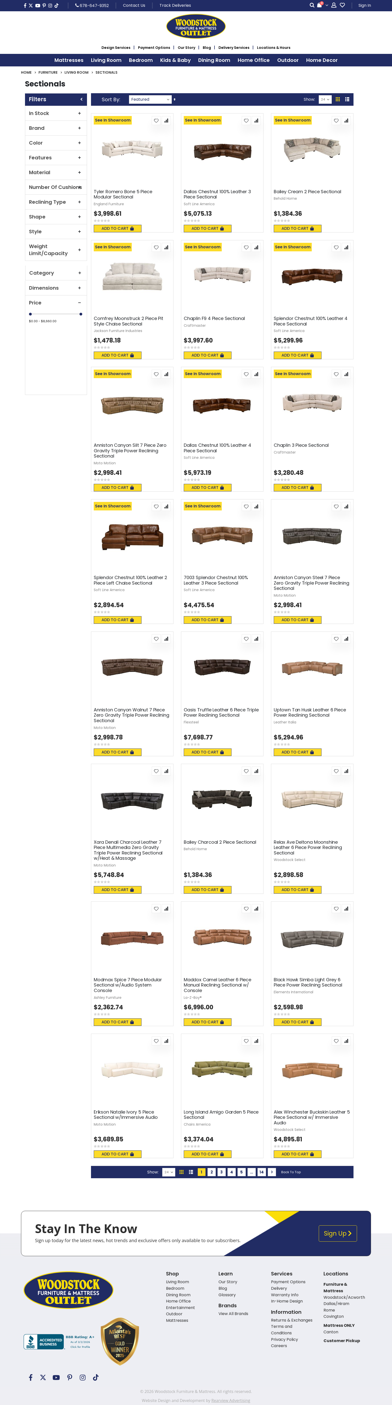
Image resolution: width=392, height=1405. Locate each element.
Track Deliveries (175, 5)
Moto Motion (105, 463)
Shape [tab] (56, 216)
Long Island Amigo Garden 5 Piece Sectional (221, 1114)
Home (26, 72)
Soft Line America (199, 203)
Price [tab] (56, 302)
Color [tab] (56, 142)
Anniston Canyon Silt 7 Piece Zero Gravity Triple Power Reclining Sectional (130, 451)
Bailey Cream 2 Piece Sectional (307, 191)
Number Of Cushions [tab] (56, 187)
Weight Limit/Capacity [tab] (56, 250)
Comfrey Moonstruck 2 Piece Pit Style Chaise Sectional (128, 321)
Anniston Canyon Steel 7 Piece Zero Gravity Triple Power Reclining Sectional (311, 583)
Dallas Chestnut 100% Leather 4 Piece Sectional (217, 448)
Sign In (364, 5)
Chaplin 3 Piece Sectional (301, 445)
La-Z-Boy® (193, 997)
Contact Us (134, 5)
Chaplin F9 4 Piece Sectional (214, 318)
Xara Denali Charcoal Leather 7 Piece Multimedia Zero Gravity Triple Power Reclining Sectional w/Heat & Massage (128, 850)
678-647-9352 (92, 5)
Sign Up (338, 1233)
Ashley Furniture (108, 997)
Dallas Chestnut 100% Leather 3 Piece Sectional (217, 194)
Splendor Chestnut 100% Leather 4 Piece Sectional (311, 321)
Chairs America (197, 1124)
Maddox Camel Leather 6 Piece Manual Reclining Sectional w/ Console (217, 985)
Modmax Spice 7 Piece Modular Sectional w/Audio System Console (128, 985)
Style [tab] (56, 231)
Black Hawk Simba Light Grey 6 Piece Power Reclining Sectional (308, 982)
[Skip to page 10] (252, 1172)
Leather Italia (285, 722)
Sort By (110, 99)
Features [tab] (56, 157)
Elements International (293, 992)
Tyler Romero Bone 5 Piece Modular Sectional (123, 194)
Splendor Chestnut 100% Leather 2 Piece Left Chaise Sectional (130, 580)
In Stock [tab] (56, 113)
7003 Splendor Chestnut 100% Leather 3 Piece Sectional (216, 580)
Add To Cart (118, 228)
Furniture (48, 72)
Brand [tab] (56, 128)
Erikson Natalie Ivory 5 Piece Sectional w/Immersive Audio (126, 1114)
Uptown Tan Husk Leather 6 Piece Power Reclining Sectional (310, 712)
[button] (156, 120)
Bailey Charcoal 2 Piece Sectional (220, 842)
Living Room (76, 72)
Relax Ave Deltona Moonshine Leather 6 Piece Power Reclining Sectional (308, 847)
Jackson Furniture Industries (118, 330)
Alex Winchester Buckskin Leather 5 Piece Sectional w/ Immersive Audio (312, 1117)
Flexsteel (191, 722)
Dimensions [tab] (56, 287)
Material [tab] (56, 172)
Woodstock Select (290, 859)
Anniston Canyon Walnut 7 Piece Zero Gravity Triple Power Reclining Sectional (131, 715)
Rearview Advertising (230, 1400)
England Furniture (109, 203)
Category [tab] (56, 272)
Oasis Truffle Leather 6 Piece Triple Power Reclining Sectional (221, 712)
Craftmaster (195, 325)
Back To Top (291, 1172)
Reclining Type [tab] (56, 201)
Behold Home (285, 198)
